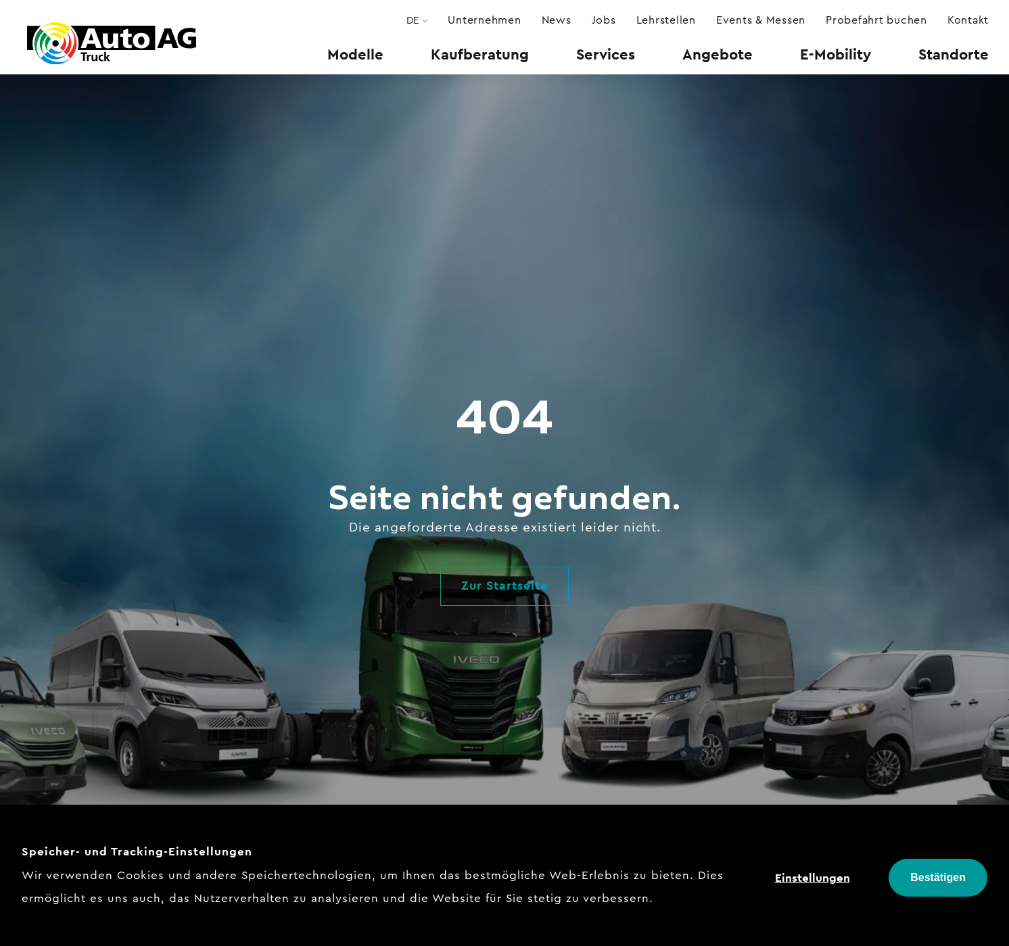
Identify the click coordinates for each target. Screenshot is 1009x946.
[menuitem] (355, 54)
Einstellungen (812, 877)
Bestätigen (938, 877)
